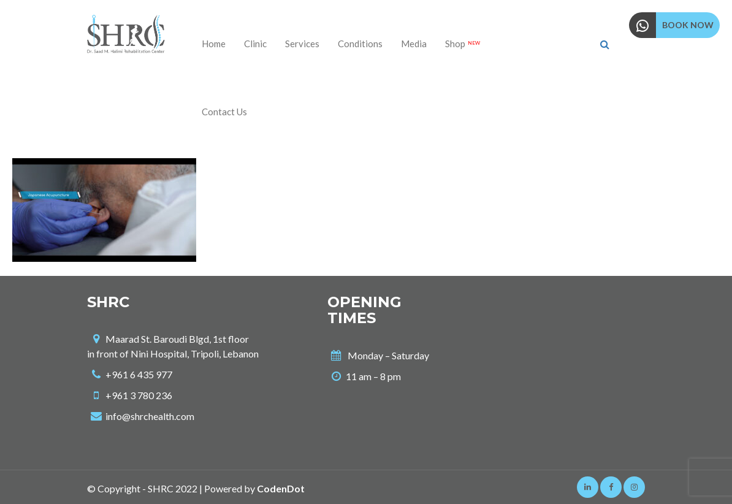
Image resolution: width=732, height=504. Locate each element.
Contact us (224, 111)
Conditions (360, 43)
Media (414, 43)
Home (214, 43)
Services (302, 43)
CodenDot (281, 488)
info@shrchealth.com (149, 416)
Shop (462, 43)
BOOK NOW (688, 25)
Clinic (255, 43)
